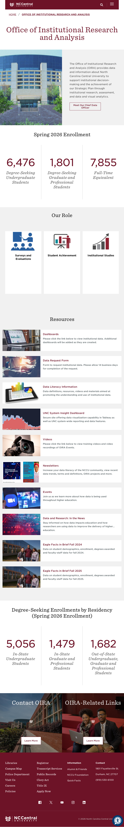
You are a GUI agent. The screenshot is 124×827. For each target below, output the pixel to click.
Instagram (72, 801)
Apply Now (44, 791)
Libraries (11, 762)
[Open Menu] (112, 4)
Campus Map (13, 768)
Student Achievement (62, 255)
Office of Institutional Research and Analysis (56, 14)
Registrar (43, 762)
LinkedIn (83, 801)
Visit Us (10, 780)
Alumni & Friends (77, 769)
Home (12, 14)
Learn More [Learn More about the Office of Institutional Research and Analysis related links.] (94, 741)
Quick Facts (74, 780)
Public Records (46, 774)
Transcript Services (49, 768)
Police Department (17, 774)
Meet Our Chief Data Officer (85, 106)
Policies (10, 791)
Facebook (39, 801)
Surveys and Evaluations (23, 257)
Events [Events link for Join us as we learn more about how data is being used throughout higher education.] (47, 491)
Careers (10, 785)
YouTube (61, 801)
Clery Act (43, 780)
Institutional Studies (101, 255)
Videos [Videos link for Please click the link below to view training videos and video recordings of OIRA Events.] (47, 439)
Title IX (42, 785)
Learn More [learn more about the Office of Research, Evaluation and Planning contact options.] (32, 741)
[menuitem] (40, 802)
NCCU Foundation (78, 775)
